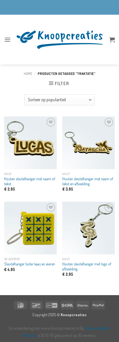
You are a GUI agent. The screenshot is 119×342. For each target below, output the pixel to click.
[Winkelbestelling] (59, 99)
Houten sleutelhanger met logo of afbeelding (86, 266)
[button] (7, 39)
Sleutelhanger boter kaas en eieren (29, 264)
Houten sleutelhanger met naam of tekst (29, 181)
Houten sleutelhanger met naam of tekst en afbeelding (87, 181)
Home (28, 73)
